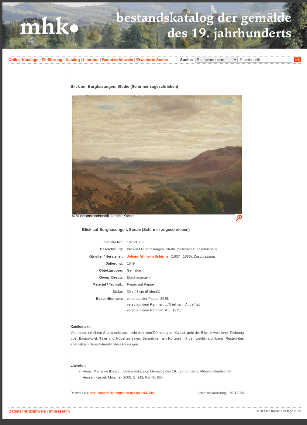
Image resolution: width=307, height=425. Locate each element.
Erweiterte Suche (152, 59)
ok (297, 59)
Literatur (91, 59)
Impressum (59, 411)
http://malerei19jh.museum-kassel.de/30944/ (122, 393)
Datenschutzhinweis (27, 411)
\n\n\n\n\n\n (216, 60)
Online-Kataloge (23, 59)
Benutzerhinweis (117, 59)
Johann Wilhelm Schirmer (148, 256)
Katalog (73, 59)
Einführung (52, 59)
